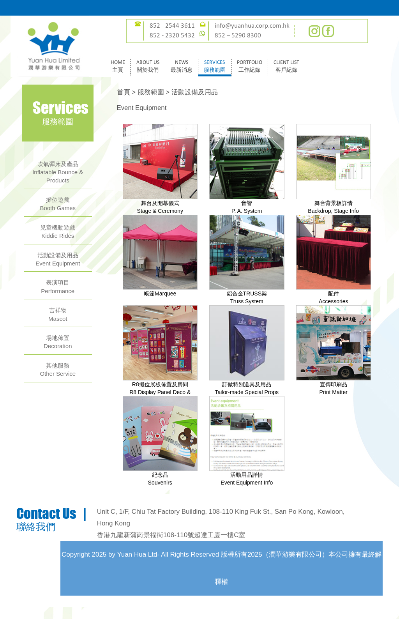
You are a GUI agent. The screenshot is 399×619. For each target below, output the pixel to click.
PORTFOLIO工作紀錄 (249, 66)
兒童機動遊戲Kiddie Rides (57, 231)
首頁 (123, 92)
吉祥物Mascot (57, 314)
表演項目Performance (57, 286)
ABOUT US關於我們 (147, 66)
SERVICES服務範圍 (215, 66)
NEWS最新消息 (181, 66)
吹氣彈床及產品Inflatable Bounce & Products (57, 172)
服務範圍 (151, 92)
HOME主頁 (118, 66)
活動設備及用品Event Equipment (57, 259)
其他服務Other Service (58, 369)
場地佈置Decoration (58, 341)
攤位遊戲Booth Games (58, 203)
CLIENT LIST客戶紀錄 (286, 66)
